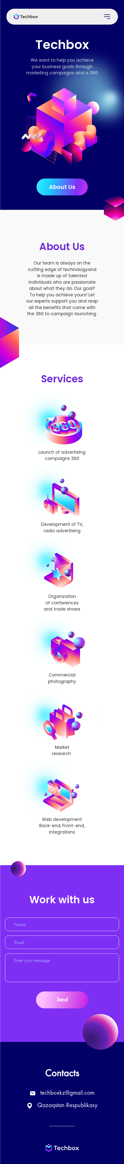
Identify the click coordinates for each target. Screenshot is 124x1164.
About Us (62, 187)
